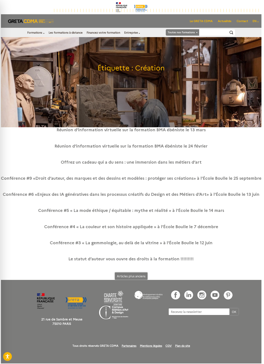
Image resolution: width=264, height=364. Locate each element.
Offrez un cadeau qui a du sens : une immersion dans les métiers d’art (131, 162)
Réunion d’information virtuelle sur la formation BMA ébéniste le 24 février (131, 146)
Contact (242, 21)
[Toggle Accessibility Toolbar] (7, 356)
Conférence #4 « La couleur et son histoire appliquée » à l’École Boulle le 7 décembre (131, 226)
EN (254, 21)
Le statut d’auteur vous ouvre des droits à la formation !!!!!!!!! (131, 258)
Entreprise (131, 32)
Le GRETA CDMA (201, 21)
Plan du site (182, 346)
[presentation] (196, 326)
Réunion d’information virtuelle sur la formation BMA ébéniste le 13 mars (131, 129)
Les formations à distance (66, 32)
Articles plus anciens (131, 276)
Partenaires (129, 346)
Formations (34, 32)
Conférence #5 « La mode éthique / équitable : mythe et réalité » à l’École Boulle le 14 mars (131, 210)
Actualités (224, 21)
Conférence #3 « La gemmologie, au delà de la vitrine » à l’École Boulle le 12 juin (131, 242)
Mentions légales (151, 346)
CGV (168, 346)
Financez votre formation (103, 32)
